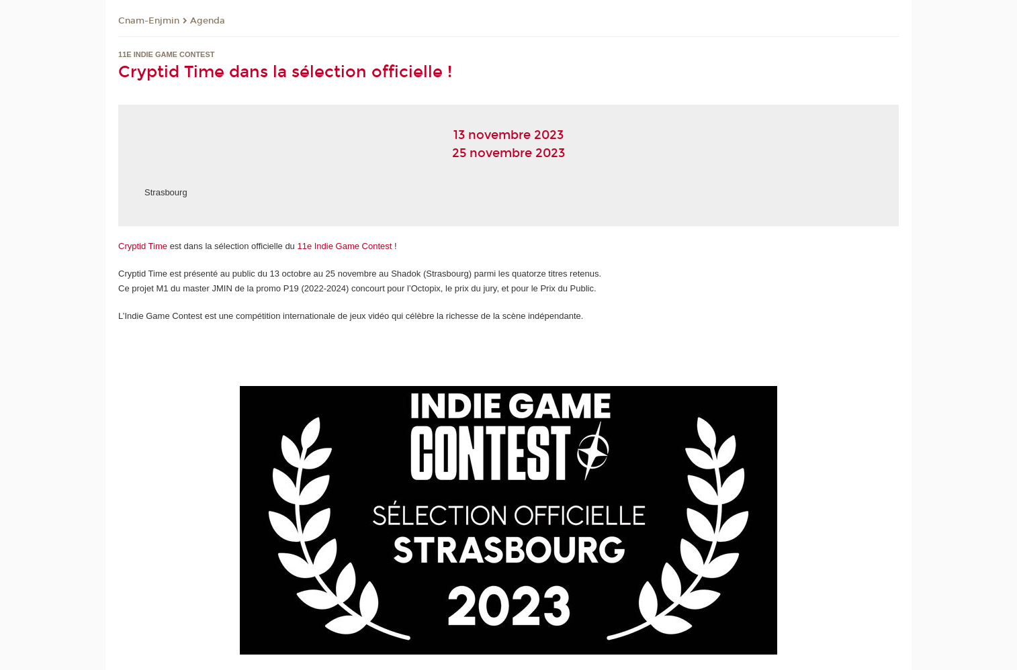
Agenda (207, 20)
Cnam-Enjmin (148, 20)
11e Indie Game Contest (345, 246)
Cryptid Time (142, 246)
